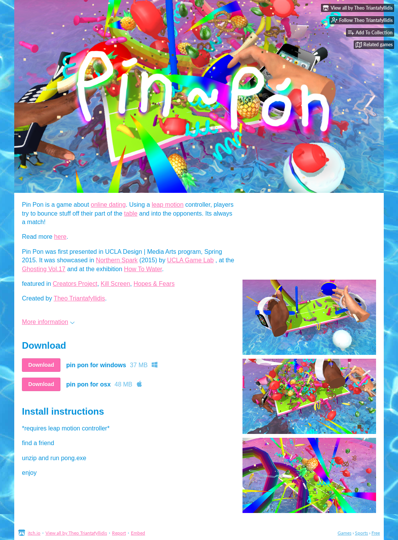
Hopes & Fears (154, 283)
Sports (361, 533)
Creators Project (75, 283)
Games (344, 533)
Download (41, 365)
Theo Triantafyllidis (79, 298)
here (60, 236)
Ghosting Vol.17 (43, 269)
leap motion (168, 204)
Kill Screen (115, 283)
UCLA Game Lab (190, 260)
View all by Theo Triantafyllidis (76, 533)
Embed (138, 533)
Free (375, 533)
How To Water (143, 269)
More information (48, 322)
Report (119, 533)
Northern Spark (117, 260)
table (130, 213)
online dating (108, 204)
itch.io (34, 533)
